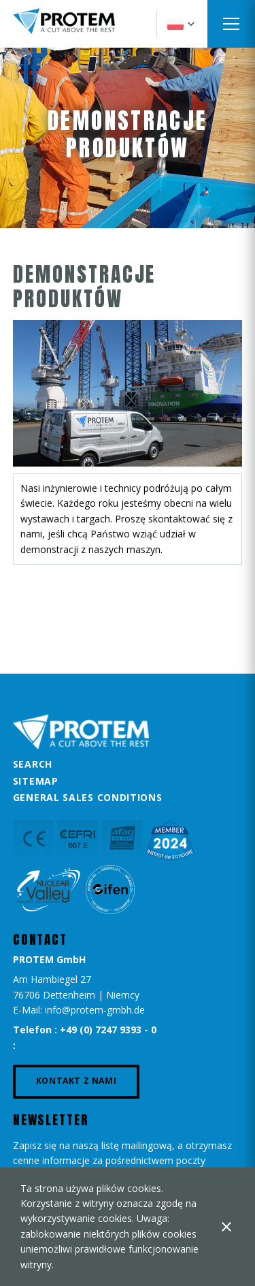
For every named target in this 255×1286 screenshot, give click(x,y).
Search (32, 763)
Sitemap (35, 780)
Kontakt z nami (76, 1080)
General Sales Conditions (88, 797)
